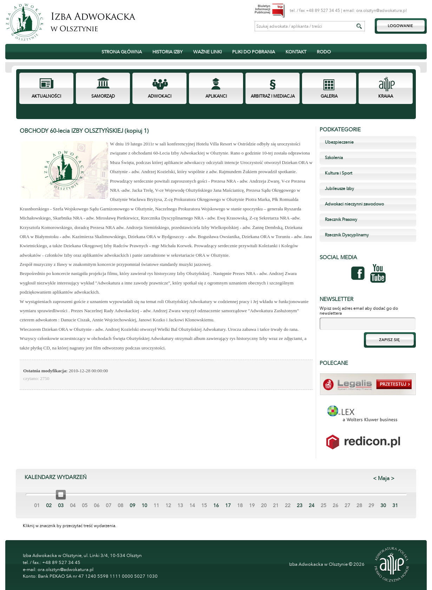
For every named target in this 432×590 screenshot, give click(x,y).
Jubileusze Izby (339, 188)
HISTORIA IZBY (167, 52)
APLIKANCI (216, 96)
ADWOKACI (159, 96)
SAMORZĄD (103, 96)
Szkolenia (334, 157)
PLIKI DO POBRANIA (253, 52)
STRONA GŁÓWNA (122, 52)
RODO (324, 52)
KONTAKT (296, 52)
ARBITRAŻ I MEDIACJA (273, 96)
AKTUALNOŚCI (46, 96)
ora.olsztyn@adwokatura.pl (381, 10)
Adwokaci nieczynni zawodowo (354, 204)
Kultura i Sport (338, 173)
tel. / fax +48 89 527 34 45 (315, 10)
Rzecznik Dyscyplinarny (347, 234)
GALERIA (329, 96)
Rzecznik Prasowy (341, 219)
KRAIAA (385, 96)
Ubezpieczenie (339, 142)
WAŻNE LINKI (207, 52)
